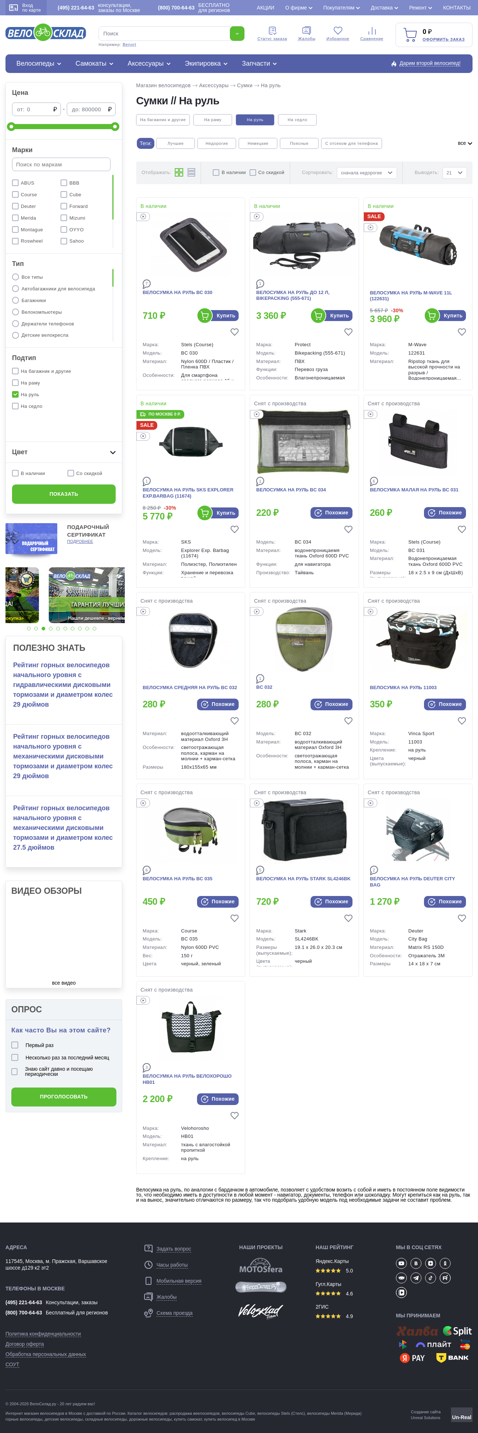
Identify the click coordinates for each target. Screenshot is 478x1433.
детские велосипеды (64, 1419)
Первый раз (32, 1045)
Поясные (299, 143)
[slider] (11, 126)
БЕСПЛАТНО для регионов (194, 7)
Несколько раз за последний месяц (60, 1057)
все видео (64, 983)
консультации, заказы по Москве (99, 7)
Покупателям (338, 7)
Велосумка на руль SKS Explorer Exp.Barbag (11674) (188, 493)
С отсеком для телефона (351, 143)
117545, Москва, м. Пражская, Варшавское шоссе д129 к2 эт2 (56, 1264)
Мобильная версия (179, 1281)
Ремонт (418, 7)
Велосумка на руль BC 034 (291, 490)
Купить (226, 315)
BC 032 (264, 687)
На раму (212, 119)
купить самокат (188, 1419)
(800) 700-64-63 (23, 1313)
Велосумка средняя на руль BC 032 (190, 687)
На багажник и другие (163, 119)
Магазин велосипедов (163, 85)
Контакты (457, 7)
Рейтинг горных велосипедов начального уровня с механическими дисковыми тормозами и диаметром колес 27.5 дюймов (63, 827)
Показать (64, 494)
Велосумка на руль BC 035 (177, 878)
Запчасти (256, 63)
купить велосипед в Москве (229, 1419)
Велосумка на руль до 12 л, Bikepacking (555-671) (292, 295)
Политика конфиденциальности (43, 1334)
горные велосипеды (23, 1419)
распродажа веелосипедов (195, 1413)
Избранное (338, 33)
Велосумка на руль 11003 (403, 687)
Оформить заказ (444, 39)
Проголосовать (64, 1097)
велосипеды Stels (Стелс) (281, 1413)
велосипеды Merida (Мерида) (334, 1413)
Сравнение (372, 33)
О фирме (296, 7)
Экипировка (203, 63)
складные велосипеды (106, 1419)
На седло (298, 119)
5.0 (334, 1271)
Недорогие (216, 143)
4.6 (334, 1294)
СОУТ (12, 1364)
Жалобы (307, 33)
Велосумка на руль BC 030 (177, 292)
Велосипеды (35, 63)
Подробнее (80, 541)
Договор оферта (24, 1344)
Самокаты (91, 63)
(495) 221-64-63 (23, 1302)
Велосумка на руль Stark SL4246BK (303, 878)
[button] (29, 628)
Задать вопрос (174, 1249)
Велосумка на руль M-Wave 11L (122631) (411, 296)
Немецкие (258, 143)
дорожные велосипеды (150, 1419)
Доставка (382, 7)
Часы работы (172, 1265)
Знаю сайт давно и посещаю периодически (52, 1071)
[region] (64, 211)
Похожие (331, 513)
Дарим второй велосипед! (430, 63)
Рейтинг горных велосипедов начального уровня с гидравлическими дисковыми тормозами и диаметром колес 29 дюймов (63, 684)
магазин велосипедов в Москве (53, 1413)
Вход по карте (25, 7)
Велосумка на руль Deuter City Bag (412, 882)
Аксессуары (146, 63)
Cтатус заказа (272, 33)
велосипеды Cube (238, 1413)
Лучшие (175, 143)
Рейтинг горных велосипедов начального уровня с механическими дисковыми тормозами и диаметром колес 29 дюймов (63, 756)
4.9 (334, 1316)
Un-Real (461, 1417)
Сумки (245, 85)
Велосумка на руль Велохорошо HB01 (187, 1079)
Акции (265, 7)
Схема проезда (175, 1313)
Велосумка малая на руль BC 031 (414, 490)
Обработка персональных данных (45, 1354)
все (465, 143)
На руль (271, 85)
